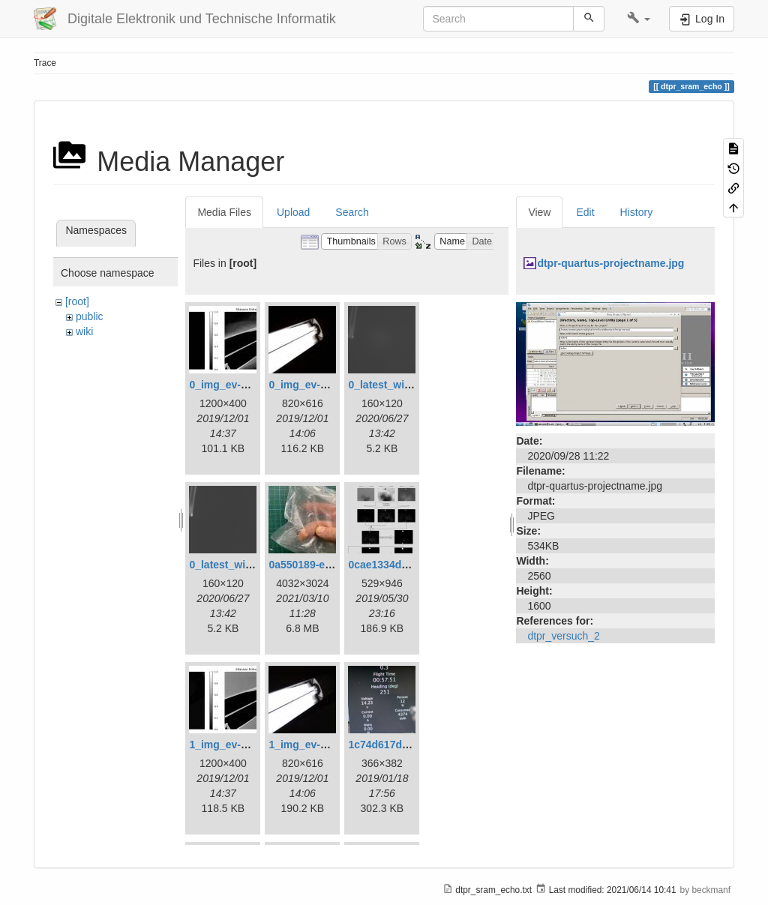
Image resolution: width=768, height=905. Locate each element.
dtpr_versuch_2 (563, 636)
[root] (77, 301)
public (90, 316)
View (539, 212)
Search (351, 212)
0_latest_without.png (241, 565)
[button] (639, 18)
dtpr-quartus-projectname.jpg (610, 263)
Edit (585, 212)
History (636, 212)
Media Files (224, 212)
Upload (293, 212)
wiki (84, 331)
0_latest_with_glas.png (405, 385)
